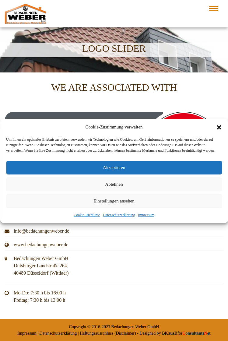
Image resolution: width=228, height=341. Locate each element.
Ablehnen (114, 186)
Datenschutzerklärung (119, 217)
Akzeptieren (114, 169)
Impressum (146, 217)
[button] (219, 130)
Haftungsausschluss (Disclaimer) (108, 333)
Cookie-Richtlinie (87, 217)
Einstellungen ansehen (114, 203)
